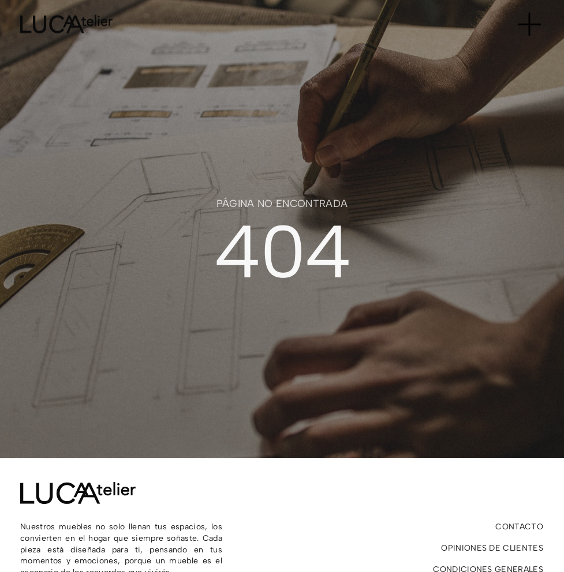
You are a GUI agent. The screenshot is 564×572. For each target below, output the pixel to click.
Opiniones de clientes (492, 548)
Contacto (519, 527)
